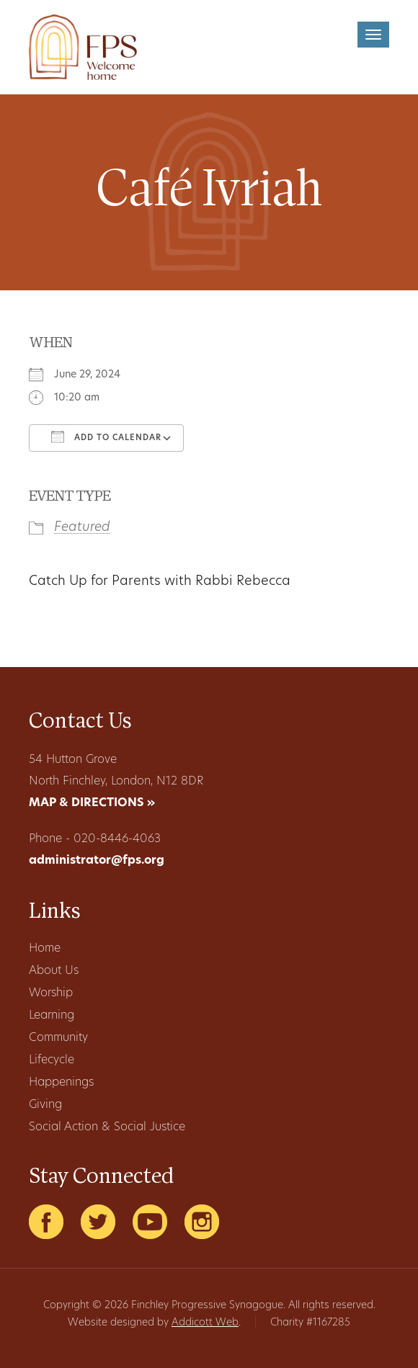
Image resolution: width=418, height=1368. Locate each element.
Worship (51, 993)
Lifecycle (51, 1060)
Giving (45, 1105)
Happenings (61, 1082)
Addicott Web (205, 1323)
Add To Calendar (106, 436)
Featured (82, 528)
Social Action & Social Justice (107, 1127)
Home (45, 949)
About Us (54, 971)
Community (58, 1038)
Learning (51, 1015)
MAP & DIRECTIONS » (92, 803)
